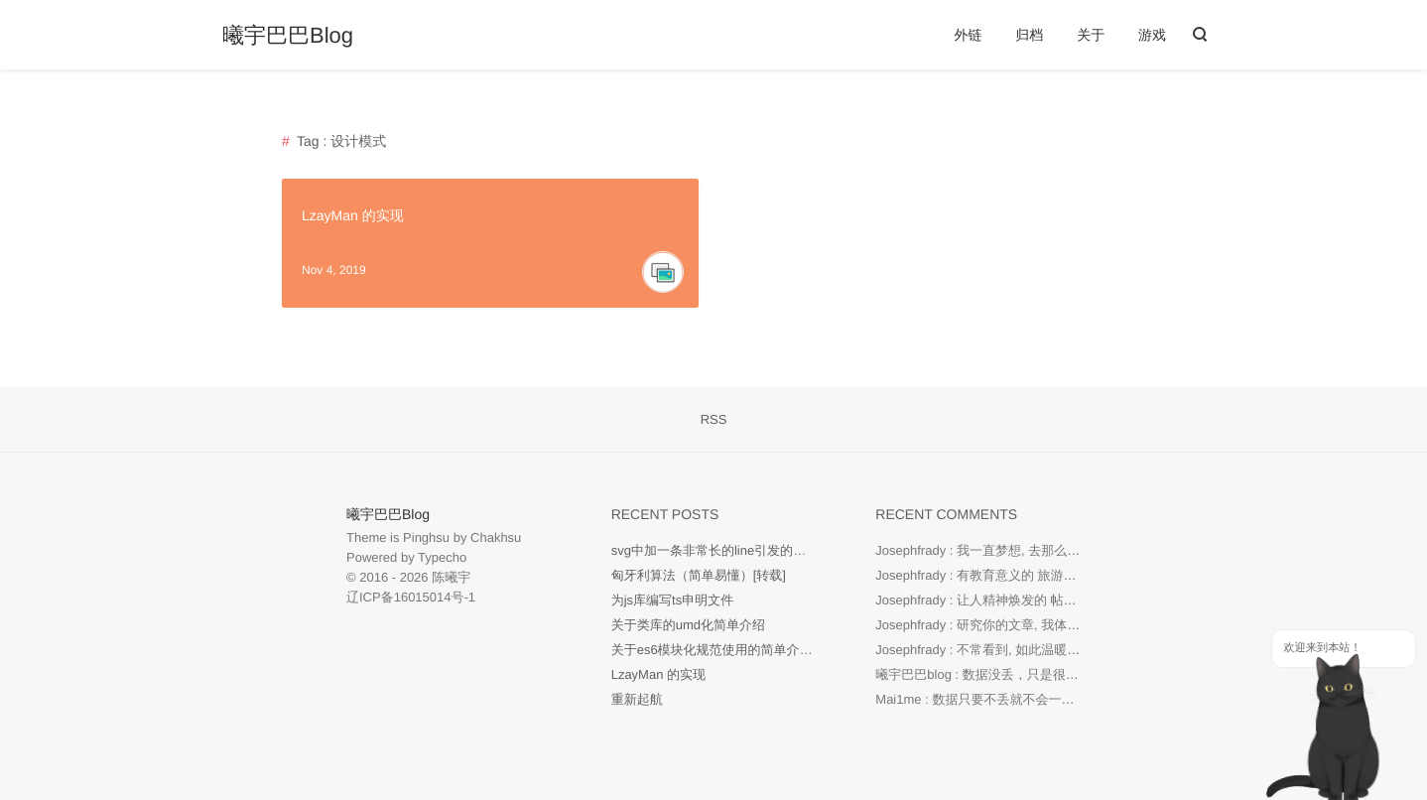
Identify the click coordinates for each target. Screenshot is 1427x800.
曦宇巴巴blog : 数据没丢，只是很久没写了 (995, 674)
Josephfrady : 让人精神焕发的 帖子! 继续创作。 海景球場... (1044, 600)
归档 (1029, 35)
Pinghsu (426, 537)
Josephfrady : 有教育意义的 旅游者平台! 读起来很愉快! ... (1040, 575)
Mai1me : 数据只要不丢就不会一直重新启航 (1000, 699)
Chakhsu (495, 537)
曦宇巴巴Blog (287, 36)
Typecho (442, 557)
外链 (967, 35)
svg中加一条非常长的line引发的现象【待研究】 (747, 550)
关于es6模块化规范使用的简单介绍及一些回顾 (744, 649)
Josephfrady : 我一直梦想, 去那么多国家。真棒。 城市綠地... (1049, 550)
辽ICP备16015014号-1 (410, 597)
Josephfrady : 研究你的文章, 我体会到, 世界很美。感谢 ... (1040, 624)
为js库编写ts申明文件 (672, 600)
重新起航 (637, 699)
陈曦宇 (451, 577)
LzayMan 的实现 (353, 215)
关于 (1090, 35)
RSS (714, 419)
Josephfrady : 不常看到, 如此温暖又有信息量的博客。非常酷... (1053, 649)
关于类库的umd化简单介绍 (688, 624)
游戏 (1152, 35)
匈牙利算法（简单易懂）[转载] (698, 575)
